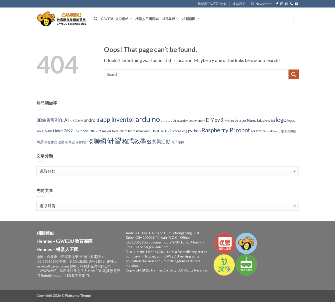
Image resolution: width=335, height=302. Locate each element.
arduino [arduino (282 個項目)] (147, 119)
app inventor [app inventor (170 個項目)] (117, 119)
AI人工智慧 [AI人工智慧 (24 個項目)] (76, 120)
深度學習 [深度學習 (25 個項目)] (81, 142)
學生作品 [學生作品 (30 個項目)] (50, 142)
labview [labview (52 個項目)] (263, 120)
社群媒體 (170, 18)
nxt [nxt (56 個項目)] (168, 130)
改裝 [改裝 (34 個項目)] (61, 142)
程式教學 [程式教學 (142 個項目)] (134, 141)
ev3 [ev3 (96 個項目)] (219, 119)
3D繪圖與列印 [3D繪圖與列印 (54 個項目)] (49, 120)
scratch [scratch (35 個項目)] (256, 131)
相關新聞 (190, 18)
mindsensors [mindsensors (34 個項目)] (142, 131)
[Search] (96, 19)
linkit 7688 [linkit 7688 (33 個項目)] (44, 131)
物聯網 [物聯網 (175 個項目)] (96, 140)
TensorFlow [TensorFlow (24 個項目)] (270, 131)
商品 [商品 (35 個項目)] (39, 142)
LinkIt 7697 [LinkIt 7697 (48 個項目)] (63, 130)
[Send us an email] (286, 4)
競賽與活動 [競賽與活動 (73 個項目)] (159, 141)
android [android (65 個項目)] (91, 120)
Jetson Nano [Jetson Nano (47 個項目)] (245, 120)
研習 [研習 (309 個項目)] (114, 140)
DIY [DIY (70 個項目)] (210, 120)
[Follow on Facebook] (277, 4)
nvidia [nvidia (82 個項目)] (157, 130)
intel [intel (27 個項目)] (227, 120)
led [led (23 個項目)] (273, 120)
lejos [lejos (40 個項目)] (291, 120)
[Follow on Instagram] (281, 4)
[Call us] (291, 4)
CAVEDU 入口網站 (116, 18)
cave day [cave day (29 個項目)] (182, 120)
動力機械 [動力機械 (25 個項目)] (290, 131)
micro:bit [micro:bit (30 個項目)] (125, 131)
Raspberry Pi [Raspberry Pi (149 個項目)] (218, 130)
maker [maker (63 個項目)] (95, 130)
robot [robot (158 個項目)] (243, 130)
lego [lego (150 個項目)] (281, 119)
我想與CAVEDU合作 (212, 4)
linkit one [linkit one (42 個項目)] (81, 130)
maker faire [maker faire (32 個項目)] (110, 131)
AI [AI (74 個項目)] (66, 120)
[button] (261, 4)
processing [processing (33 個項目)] (179, 131)
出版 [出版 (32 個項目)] (281, 131)
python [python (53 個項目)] (194, 130)
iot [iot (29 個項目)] (232, 120)
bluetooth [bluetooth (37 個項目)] (168, 120)
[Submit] (294, 74)
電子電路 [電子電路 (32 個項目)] (177, 142)
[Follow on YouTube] (296, 4)
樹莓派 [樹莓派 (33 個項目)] (70, 142)
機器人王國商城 (147, 19)
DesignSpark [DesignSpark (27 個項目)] (197, 120)
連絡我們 (239, 4)
